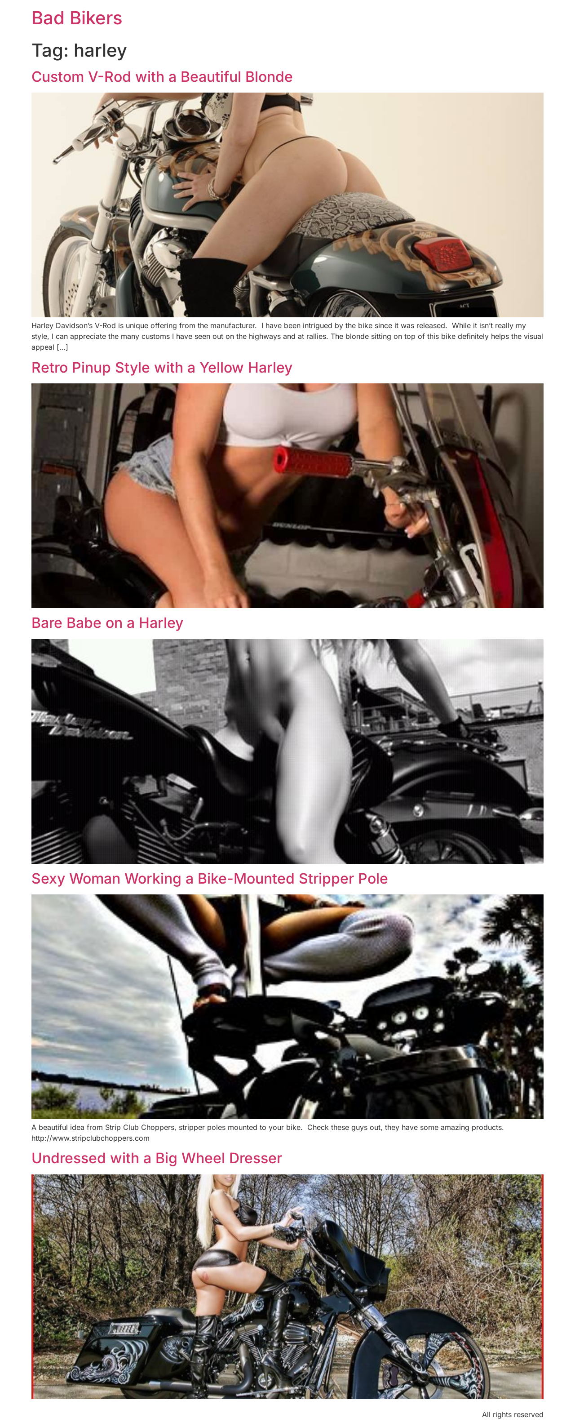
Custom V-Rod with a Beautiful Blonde (162, 76)
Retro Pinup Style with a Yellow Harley (161, 367)
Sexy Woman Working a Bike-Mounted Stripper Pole (209, 878)
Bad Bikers (77, 18)
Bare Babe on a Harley (107, 622)
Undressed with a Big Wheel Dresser (156, 1158)
